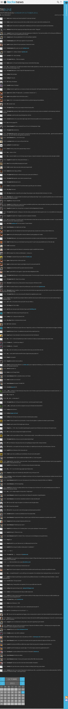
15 (19, 695)
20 (12, 698)
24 (1, 701)
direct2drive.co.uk (26, 562)
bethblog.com (33, 309)
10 (1, 695)
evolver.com (25, 364)
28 (16, 701)
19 (8, 698)
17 (1, 698)
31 (1, 704)
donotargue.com (37, 637)
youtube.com (24, 51)
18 (5, 698)
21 (16, 698)
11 (5, 695)
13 (12, 695)
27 (12, 701)
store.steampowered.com (22, 629)
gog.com (13, 387)
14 (16, 695)
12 (8, 695)
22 (19, 698)
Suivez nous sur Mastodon (65, 703)
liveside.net (36, 652)
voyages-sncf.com (14, 413)
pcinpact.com (26, 48)
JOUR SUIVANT (57, 15)
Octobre (12, 679)
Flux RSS (65, 697)
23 (23, 698)
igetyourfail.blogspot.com (28, 588)
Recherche (57, 2)
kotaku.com (29, 256)
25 (5, 701)
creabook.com (20, 599)
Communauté (65, 346)
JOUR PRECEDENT (6, 15)
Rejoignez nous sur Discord (65, 700)
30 (23, 701)
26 (8, 701)
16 (23, 695)
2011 (12, 683)
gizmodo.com (42, 286)
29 (19, 701)
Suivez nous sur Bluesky (65, 706)
